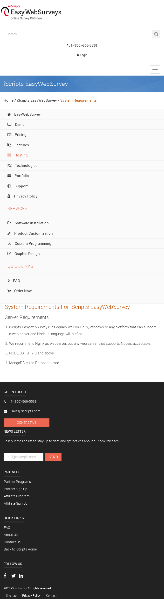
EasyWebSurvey (24, 114)
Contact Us (26, 422)
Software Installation (28, 222)
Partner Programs (17, 481)
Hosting (17, 155)
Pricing (17, 134)
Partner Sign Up (15, 488)
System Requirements (78, 100)
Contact (51, 595)
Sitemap (11, 595)
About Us (11, 534)
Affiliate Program (16, 496)
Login (82, 55)
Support (17, 185)
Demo (16, 124)
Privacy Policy (22, 196)
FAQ (13, 280)
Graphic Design (23, 253)
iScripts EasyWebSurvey (37, 100)
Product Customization (30, 233)
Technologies (22, 165)
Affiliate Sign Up (15, 503)
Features (18, 144)
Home (9, 100)
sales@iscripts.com (22, 411)
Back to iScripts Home (20, 549)
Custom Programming (29, 243)
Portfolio (18, 175)
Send (53, 456)
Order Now (19, 290)
